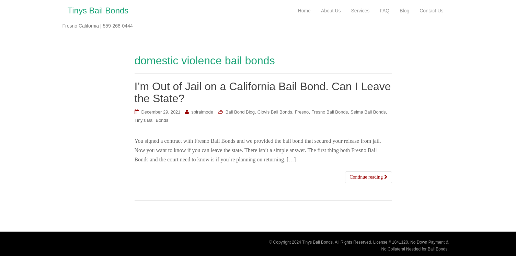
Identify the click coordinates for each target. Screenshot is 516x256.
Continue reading (368, 177)
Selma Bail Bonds (368, 112)
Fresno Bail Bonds (329, 112)
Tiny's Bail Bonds (152, 120)
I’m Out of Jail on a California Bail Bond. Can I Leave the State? (263, 92)
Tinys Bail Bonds (98, 10)
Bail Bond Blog (240, 112)
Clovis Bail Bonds (274, 112)
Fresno (302, 112)
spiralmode (202, 112)
